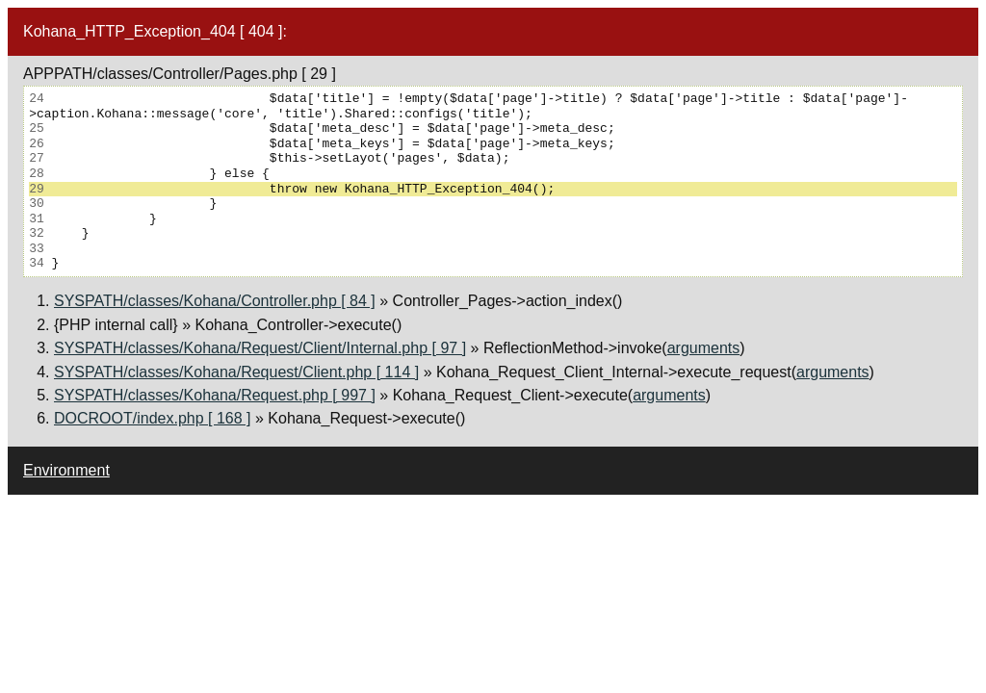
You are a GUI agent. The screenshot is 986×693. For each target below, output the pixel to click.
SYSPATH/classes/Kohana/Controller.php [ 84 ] (215, 301)
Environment (66, 470)
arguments (703, 348)
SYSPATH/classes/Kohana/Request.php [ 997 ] (215, 395)
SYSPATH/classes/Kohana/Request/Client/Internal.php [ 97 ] (260, 348)
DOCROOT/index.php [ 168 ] (152, 418)
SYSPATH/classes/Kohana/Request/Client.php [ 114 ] (236, 372)
